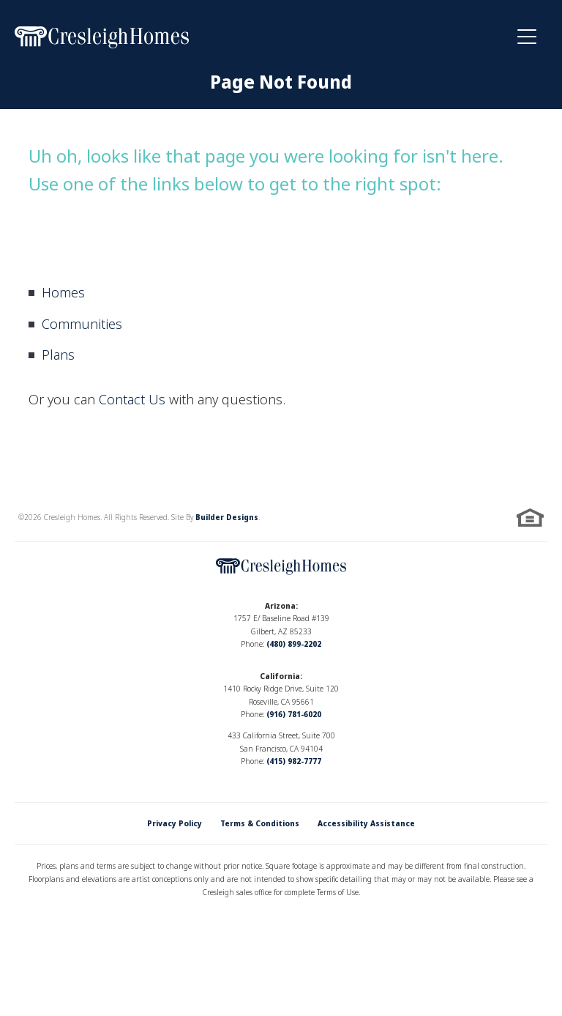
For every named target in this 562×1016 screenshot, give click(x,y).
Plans (58, 354)
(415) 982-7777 (293, 761)
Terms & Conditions (259, 823)
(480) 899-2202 (293, 644)
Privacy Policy (174, 823)
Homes (63, 292)
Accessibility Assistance (366, 823)
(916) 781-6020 (293, 714)
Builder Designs (226, 517)
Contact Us (132, 399)
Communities (82, 324)
